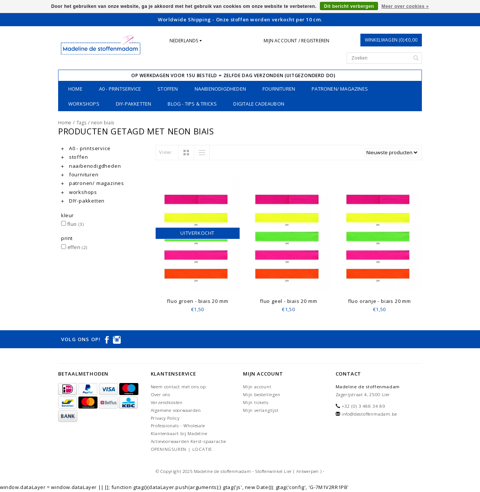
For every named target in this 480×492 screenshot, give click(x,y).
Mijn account (257, 386)
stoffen (168, 88)
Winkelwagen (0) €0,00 (391, 40)
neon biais (102, 122)
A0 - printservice (120, 88)
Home (75, 88)
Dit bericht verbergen (349, 6)
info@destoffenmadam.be (369, 414)
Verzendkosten (167, 402)
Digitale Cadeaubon (258, 103)
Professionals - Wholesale (178, 425)
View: (165, 152)
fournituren (278, 88)
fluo (72, 224)
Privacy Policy (165, 418)
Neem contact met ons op (178, 386)
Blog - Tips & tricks (192, 103)
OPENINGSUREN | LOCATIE (181, 449)
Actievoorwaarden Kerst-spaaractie (188, 441)
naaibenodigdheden (220, 88)
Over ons (160, 394)
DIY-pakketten (134, 103)
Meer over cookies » (405, 6)
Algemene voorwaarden (176, 410)
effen (74, 247)
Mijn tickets (255, 402)
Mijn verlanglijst (261, 410)
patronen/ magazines (340, 88)
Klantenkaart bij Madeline (179, 433)
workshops (83, 103)
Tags (81, 122)
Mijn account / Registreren (296, 40)
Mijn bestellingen (261, 394)
